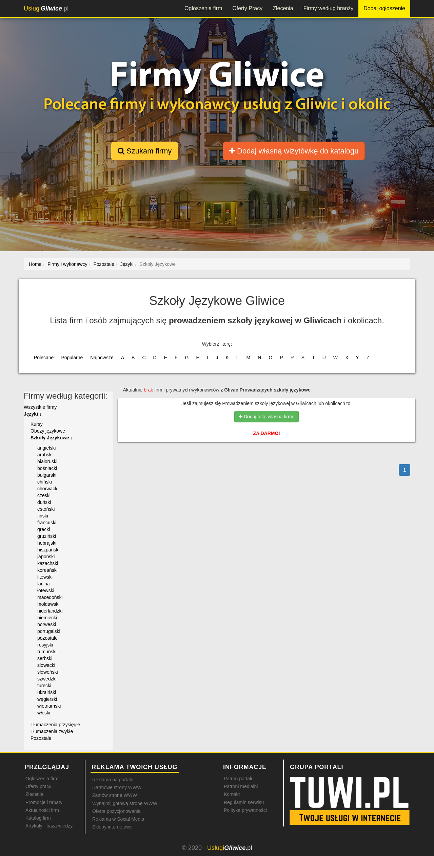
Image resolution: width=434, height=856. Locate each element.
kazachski (47, 563)
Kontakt (232, 794)
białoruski (47, 461)
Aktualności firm (42, 810)
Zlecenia (283, 8)
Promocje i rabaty (43, 802)
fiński (42, 515)
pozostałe (47, 638)
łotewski (45, 590)
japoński (46, 556)
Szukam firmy (145, 151)
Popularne (72, 357)
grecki (43, 529)
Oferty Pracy (247, 8)
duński (44, 502)
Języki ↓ (33, 414)
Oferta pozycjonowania (116, 811)
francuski (46, 522)
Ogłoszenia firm (203, 8)
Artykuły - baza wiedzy (49, 825)
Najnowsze (101, 357)
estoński (46, 509)
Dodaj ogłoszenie (384, 8)
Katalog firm (38, 818)
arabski (45, 454)
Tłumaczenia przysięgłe (55, 724)
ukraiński (46, 692)
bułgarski (46, 475)
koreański (47, 570)
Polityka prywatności (245, 810)
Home (35, 264)
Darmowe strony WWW (116, 787)
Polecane (44, 357)
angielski (46, 448)
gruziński (46, 536)
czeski (44, 495)
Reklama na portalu (112, 779)
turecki (44, 685)
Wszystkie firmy (40, 407)
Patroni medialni (241, 786)
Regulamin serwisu (244, 802)
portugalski (48, 631)
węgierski (47, 699)
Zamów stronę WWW (114, 795)
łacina (43, 583)
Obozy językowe (48, 431)
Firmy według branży (328, 8)
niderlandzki (50, 611)
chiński (44, 482)
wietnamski (49, 706)
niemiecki (47, 617)
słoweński (47, 672)
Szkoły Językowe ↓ (52, 437)
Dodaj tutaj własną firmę (266, 416)
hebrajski (46, 543)
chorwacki (47, 488)
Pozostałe (41, 738)
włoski (43, 712)
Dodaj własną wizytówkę (293, 151)
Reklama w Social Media (118, 819)
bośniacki (47, 468)
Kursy (37, 424)
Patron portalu (239, 778)
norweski (46, 624)
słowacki (46, 665)
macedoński (50, 597)
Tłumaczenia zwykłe (52, 731)
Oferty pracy (38, 786)
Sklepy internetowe (112, 827)
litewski (45, 577)
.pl (46, 8)
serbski (44, 658)
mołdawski (48, 604)
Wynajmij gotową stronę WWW (124, 803)
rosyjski (45, 645)
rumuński (47, 651)
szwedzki (47, 678)
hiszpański (48, 549)
